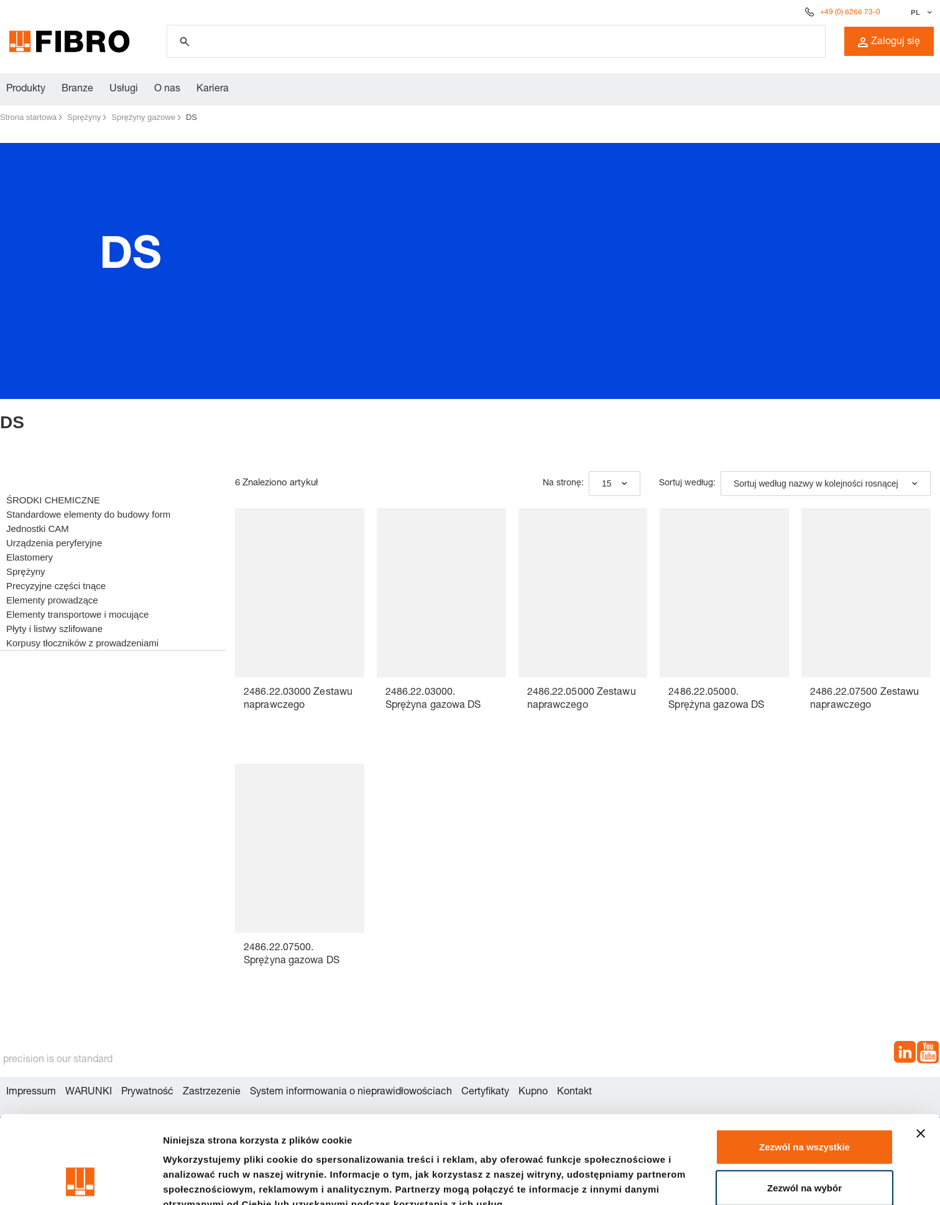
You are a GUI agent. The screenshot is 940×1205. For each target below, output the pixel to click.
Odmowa (804, 1145)
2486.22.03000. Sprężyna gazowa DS (433, 699)
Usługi (123, 89)
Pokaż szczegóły (200, 1180)
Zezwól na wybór (804, 1105)
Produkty (25, 89)
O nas (167, 89)
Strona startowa (28, 117)
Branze (77, 89)
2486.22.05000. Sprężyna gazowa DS (716, 699)
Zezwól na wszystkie (804, 1064)
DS (191, 117)
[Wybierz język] (920, 12)
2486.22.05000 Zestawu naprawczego (581, 699)
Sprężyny (84, 117)
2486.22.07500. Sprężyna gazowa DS (291, 954)
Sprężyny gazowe (143, 117)
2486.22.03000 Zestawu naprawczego (298, 699)
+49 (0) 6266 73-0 (850, 12)
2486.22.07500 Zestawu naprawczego (864, 699)
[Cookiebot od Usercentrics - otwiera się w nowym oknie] (80, 1180)
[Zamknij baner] (920, 1051)
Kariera (212, 89)
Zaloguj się (889, 42)
